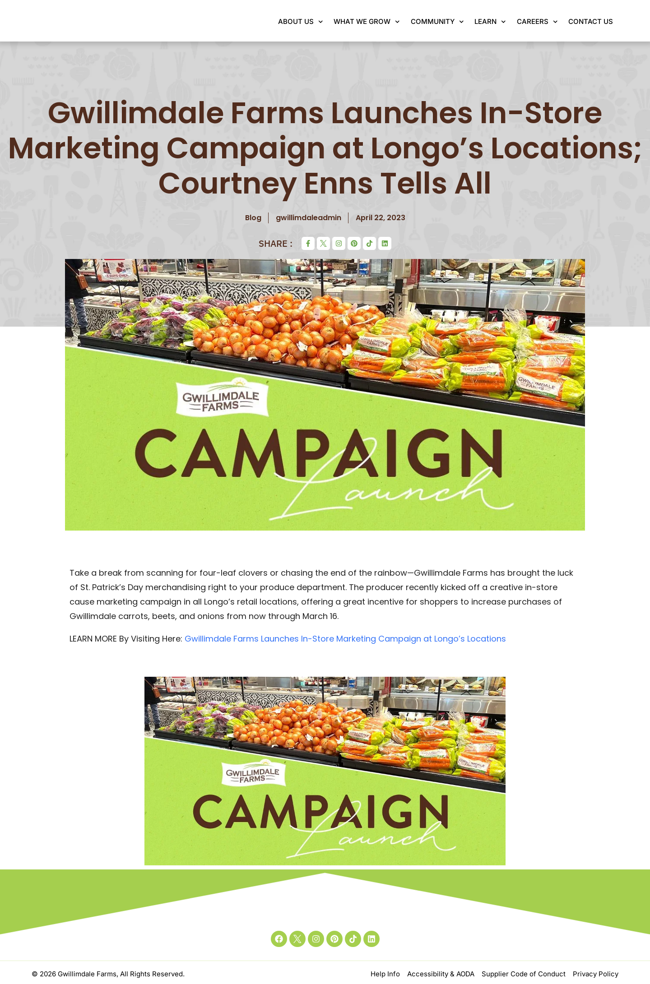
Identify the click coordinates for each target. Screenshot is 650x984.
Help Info (385, 974)
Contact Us (590, 21)
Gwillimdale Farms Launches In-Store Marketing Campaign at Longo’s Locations (345, 638)
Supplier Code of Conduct (524, 974)
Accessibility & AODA (440, 974)
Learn (490, 22)
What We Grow (367, 22)
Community (437, 22)
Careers (537, 22)
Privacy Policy (595, 974)
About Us (300, 22)
